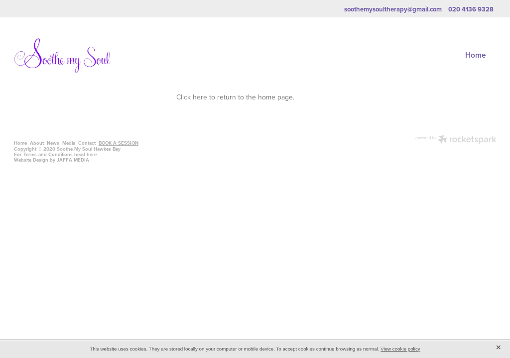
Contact (87, 143)
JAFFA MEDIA (73, 160)
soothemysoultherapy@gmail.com (393, 9)
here (92, 154)
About (37, 143)
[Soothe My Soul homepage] (62, 55)
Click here (191, 96)
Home (475, 54)
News (53, 143)
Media (68, 143)
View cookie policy (400, 349)
